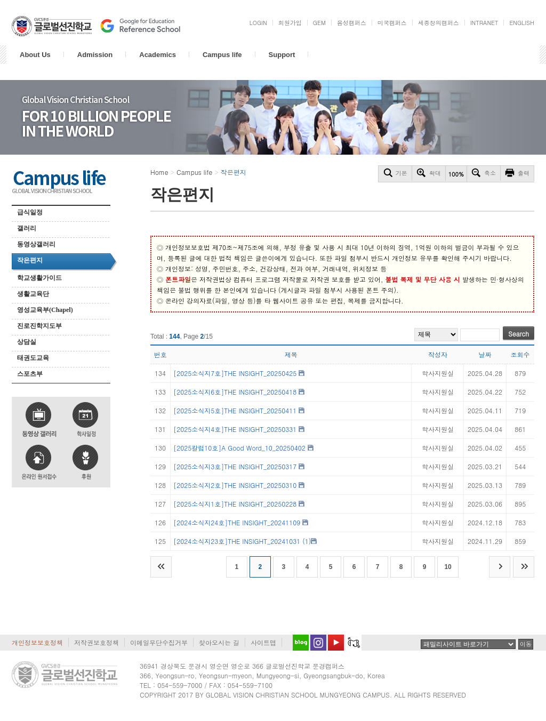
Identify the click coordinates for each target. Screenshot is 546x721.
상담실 (26, 342)
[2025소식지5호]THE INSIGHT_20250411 (234, 410)
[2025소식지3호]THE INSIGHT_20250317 (234, 466)
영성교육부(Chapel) (45, 310)
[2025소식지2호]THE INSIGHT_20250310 (234, 485)
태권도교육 (33, 358)
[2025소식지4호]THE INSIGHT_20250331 (234, 429)
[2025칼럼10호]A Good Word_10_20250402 (239, 447)
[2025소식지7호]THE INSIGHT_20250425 (234, 373)
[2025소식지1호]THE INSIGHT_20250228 (234, 503)
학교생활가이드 (39, 278)
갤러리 (26, 228)
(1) (306, 541)
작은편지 (30, 260)
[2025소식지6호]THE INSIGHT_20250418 (234, 391)
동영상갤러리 (36, 244)
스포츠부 (30, 374)
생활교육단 (33, 294)
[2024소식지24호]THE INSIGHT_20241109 (236, 522)
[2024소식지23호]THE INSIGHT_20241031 (236, 541)
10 (447, 567)
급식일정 (30, 212)
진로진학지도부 (39, 326)
